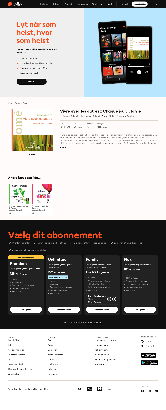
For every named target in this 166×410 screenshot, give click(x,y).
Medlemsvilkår (31, 389)
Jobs (10, 345)
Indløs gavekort (102, 354)
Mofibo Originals (56, 354)
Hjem (10, 103)
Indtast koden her (93, 322)
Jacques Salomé (70, 116)
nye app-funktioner (17, 350)
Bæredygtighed (15, 364)
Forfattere (53, 364)
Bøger (18, 103)
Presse (11, 359)
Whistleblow (14, 374)
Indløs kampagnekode (105, 359)
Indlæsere (52, 369)
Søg (50, 340)
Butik (109, 4)
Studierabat (97, 4)
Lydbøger (44, 4)
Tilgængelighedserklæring (20, 369)
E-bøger (57, 4)
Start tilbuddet (140, 4)
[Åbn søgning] (156, 4)
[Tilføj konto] (114, 299)
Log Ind (124, 4)
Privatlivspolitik (15, 389)
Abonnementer (102, 345)
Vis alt (64, 147)
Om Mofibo (13, 340)
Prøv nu (31, 81)
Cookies (44, 389)
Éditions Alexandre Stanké (121, 116)
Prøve (32, 154)
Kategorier (83, 4)
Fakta (25, 103)
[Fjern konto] (109, 299)
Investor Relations (16, 354)
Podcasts (52, 359)
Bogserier (69, 4)
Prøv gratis (26, 309)
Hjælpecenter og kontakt (107, 340)
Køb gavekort (101, 350)
